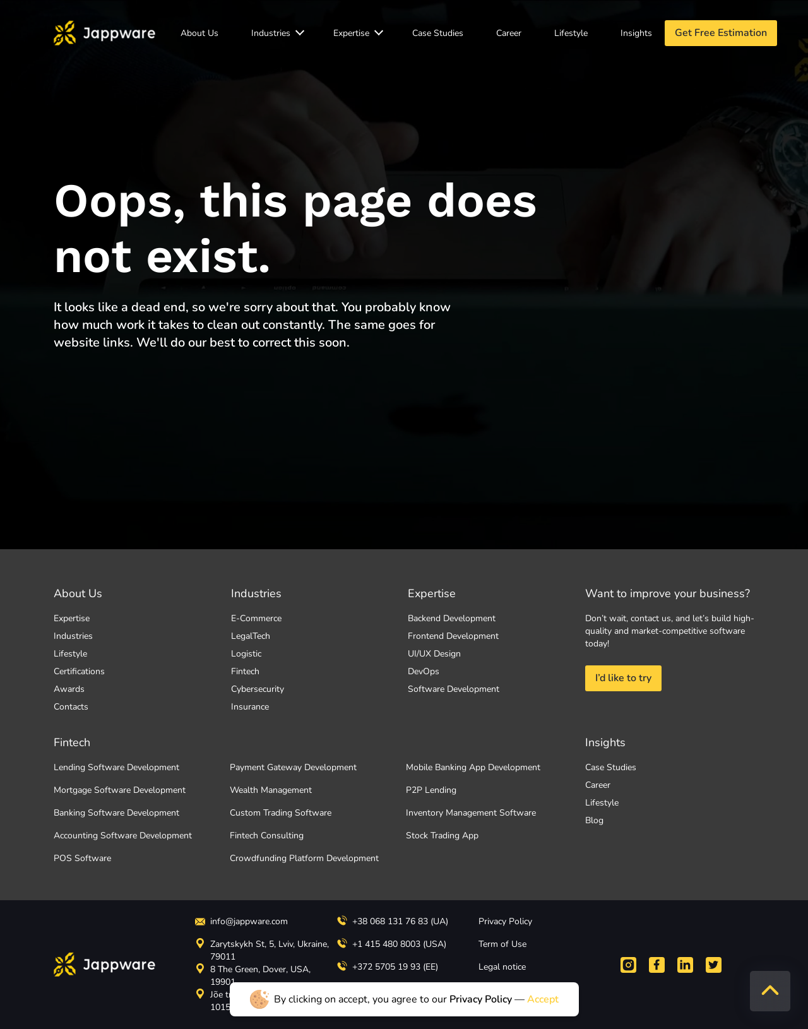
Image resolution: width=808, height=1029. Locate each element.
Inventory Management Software (471, 813)
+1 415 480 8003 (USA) (391, 944)
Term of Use (502, 944)
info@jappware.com (241, 921)
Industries (270, 33)
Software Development (453, 689)
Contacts (71, 707)
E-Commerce (256, 618)
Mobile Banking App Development (473, 767)
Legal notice (502, 967)
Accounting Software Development (123, 836)
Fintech (245, 671)
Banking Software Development (116, 813)
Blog (594, 820)
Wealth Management (271, 790)
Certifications (79, 671)
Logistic (246, 654)
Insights (636, 33)
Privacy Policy (505, 921)
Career (508, 33)
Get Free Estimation (721, 33)
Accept (543, 999)
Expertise (351, 33)
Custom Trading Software (280, 813)
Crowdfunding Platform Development (304, 858)
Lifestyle (571, 33)
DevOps (423, 671)
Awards (69, 689)
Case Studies (437, 33)
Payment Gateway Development (293, 767)
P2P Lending (431, 790)
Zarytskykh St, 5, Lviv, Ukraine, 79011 (262, 950)
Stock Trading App (442, 836)
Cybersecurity (257, 689)
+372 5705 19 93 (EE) (387, 967)
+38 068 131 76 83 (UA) (392, 921)
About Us (199, 33)
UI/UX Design (434, 654)
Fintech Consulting (267, 836)
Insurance (250, 707)
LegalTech (250, 636)
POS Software (82, 858)
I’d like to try (623, 678)
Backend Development (452, 618)
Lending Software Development (116, 767)
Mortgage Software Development (120, 790)
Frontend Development (453, 636)
